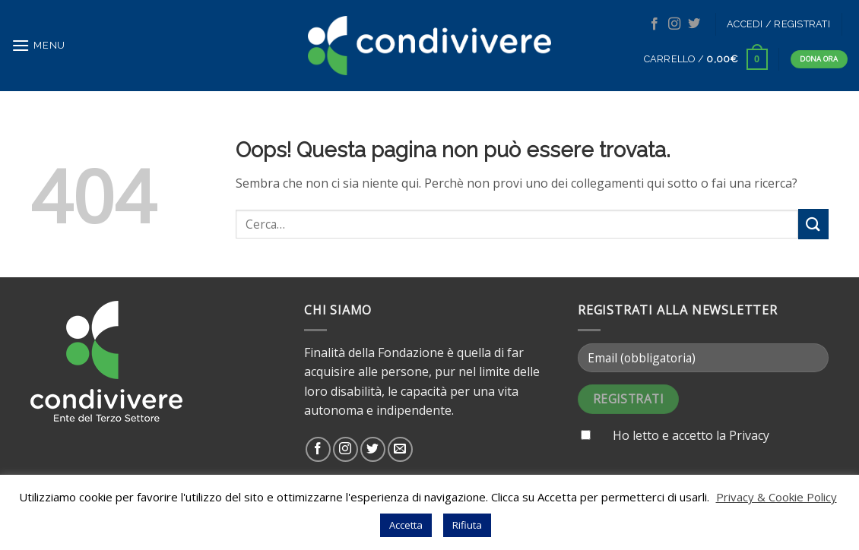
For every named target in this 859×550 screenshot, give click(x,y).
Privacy (749, 435)
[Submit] (813, 224)
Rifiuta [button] (467, 525)
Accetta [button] (406, 525)
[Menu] (38, 45)
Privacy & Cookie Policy (776, 496)
